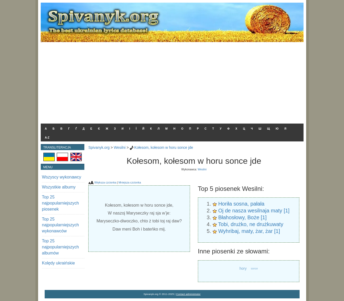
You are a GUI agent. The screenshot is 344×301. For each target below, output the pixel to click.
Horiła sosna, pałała (241, 204)
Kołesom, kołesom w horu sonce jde (163, 147)
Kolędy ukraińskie (58, 263)
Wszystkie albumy (59, 187)
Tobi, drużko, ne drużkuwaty (250, 224)
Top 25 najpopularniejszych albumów (60, 247)
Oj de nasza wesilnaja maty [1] (253, 210)
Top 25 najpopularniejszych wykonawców (60, 225)
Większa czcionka (105, 182)
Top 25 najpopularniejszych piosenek (60, 203)
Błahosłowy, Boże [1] (242, 217)
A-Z (47, 137)
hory (243, 268)
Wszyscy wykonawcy (61, 177)
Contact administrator (188, 294)
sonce (254, 268)
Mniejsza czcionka (130, 182)
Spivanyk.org (99, 147)
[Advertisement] (172, 81)
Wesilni (120, 147)
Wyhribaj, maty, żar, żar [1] (249, 231)
